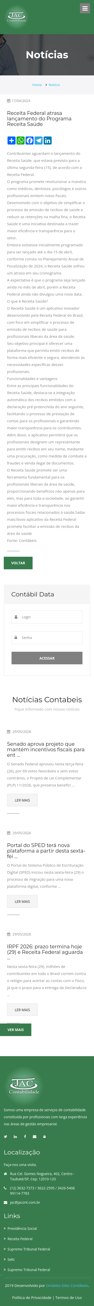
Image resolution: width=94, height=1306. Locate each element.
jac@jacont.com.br (25, 1202)
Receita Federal (20, 1238)
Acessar (47, 658)
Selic (11, 1259)
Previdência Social (22, 1228)
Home (37, 84)
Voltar (18, 563)
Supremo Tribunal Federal (29, 1249)
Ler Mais (22, 800)
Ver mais (16, 1029)
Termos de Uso (68, 1297)
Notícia (54, 84)
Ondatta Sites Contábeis (67, 1285)
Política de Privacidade (32, 1297)
